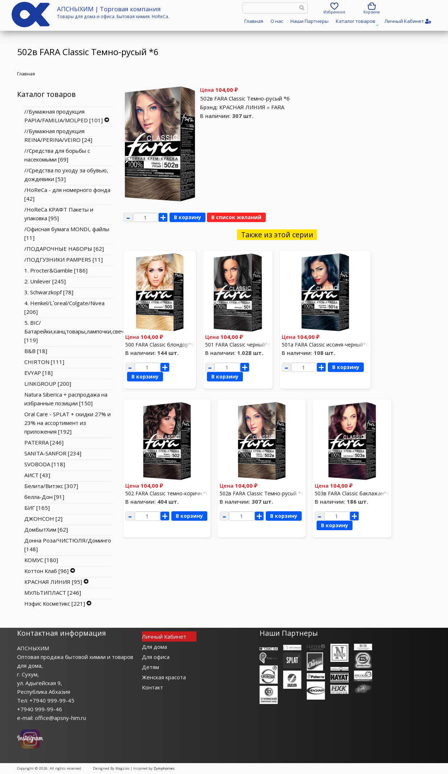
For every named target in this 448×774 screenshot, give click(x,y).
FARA (277, 107)
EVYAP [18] (38, 372)
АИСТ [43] (37, 475)
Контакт (152, 687)
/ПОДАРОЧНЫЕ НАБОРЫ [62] (64, 248)
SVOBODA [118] (44, 464)
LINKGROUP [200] (47, 383)
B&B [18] (35, 351)
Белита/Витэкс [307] (51, 486)
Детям (150, 667)
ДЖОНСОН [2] (43, 518)
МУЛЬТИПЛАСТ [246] (52, 592)
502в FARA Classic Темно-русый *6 (245, 98)
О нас (276, 21)
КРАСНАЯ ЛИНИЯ (242, 107)
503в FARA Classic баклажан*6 (352, 493)
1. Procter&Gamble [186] (55, 270)
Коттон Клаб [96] (46, 570)
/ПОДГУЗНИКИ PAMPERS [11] (63, 259)
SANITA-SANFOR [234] (52, 453)
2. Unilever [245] (45, 281)
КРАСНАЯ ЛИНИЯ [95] (53, 581)
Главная (253, 21)
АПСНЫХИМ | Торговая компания (109, 9)
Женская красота (164, 677)
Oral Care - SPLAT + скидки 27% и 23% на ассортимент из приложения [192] (67, 422)
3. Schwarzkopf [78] (48, 292)
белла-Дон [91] (44, 496)
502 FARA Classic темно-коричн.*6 (167, 493)
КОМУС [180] (41, 560)
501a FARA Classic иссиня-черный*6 (325, 344)
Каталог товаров (356, 23)
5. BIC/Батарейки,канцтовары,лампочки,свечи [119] (75, 331)
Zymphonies (164, 768)
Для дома (154, 646)
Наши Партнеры (309, 21)
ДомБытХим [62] (46, 529)
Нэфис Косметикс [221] (54, 603)
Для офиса (156, 656)
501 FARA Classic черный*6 (238, 344)
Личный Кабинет (164, 636)
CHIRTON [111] (44, 361)
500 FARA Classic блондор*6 (159, 344)
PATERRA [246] (44, 442)
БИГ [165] (37, 507)
